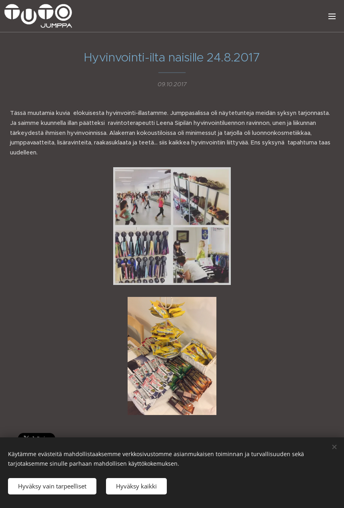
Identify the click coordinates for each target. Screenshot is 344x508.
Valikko (332, 16)
